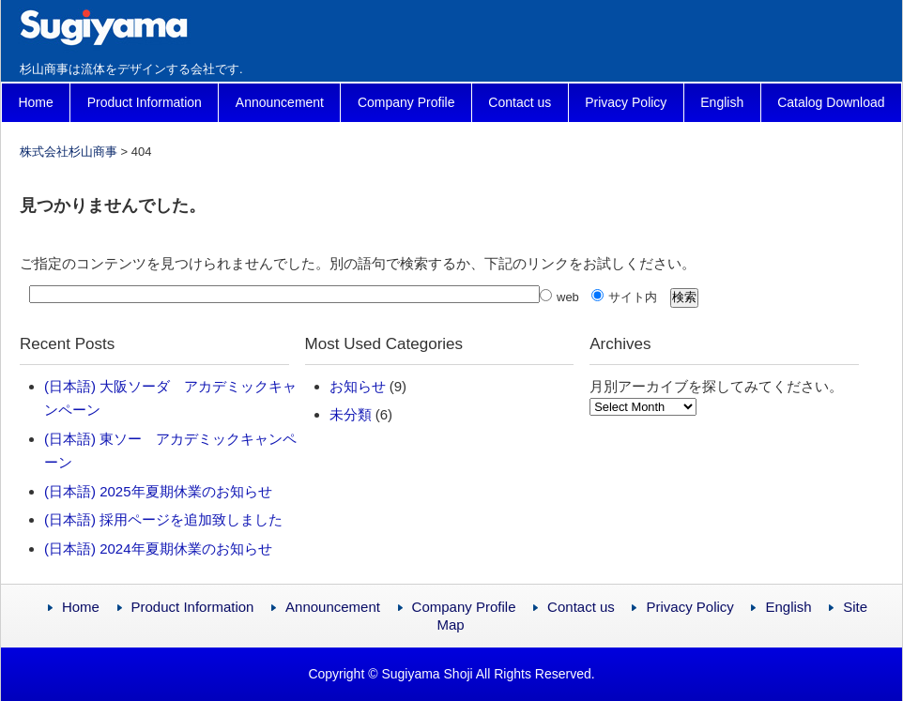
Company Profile (406, 102)
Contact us (519, 102)
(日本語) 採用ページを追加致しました (163, 519)
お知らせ (357, 386)
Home (35, 102)
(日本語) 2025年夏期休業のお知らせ (158, 491)
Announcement (280, 102)
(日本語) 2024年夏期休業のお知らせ (158, 548)
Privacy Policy (625, 102)
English (721, 102)
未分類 (350, 414)
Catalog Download (830, 102)
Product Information (144, 102)
